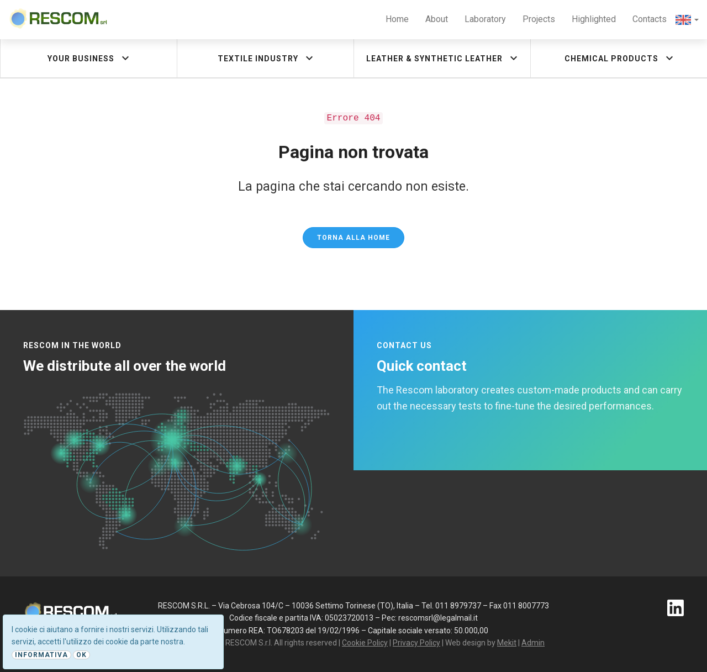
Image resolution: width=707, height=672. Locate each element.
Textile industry (267, 58)
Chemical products (620, 58)
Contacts (649, 19)
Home (397, 19)
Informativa (41, 655)
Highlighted (594, 19)
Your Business (90, 58)
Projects (539, 19)
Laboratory (485, 19)
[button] (687, 19)
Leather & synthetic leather (443, 58)
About (436, 19)
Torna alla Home (353, 238)
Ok (81, 655)
